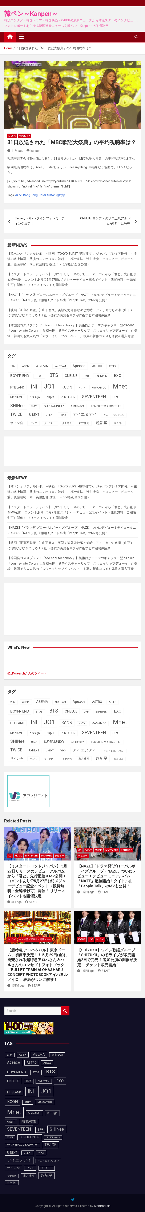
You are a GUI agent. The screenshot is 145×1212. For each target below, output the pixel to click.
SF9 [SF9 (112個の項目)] (115, 397)
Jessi (42, 195)
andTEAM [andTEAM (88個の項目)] (60, 366)
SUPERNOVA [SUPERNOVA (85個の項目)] (77, 406)
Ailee (18, 195)
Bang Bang (30, 195)
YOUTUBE (46, 855)
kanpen (33, 150)
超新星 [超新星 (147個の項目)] (101, 423)
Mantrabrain (102, 1206)
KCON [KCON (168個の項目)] (66, 387)
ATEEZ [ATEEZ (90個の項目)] (112, 366)
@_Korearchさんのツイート (27, 673)
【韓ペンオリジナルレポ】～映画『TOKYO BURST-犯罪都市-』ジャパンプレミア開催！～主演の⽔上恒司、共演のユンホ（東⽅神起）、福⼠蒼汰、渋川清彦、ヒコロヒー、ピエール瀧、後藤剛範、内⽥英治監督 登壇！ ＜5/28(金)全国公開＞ (72, 259)
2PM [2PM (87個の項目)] (12, 366)
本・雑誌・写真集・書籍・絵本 (35, 939)
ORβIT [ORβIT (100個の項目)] (50, 397)
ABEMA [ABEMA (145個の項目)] (42, 366)
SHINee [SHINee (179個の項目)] (17, 405)
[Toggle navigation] (21, 36)
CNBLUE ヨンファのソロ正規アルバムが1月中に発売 (105, 221)
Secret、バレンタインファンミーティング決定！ (40, 221)
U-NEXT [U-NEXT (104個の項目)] (34, 414)
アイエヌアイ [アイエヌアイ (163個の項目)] (85, 414)
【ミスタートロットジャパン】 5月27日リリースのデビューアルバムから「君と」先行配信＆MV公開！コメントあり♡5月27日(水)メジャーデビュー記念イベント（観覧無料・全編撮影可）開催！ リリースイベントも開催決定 (71, 279)
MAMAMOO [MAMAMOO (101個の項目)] (99, 387)
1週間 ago (85, 892)
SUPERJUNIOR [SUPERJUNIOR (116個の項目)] (54, 406)
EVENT (88, 850)
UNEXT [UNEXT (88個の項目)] (50, 414)
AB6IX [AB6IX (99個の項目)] (25, 366)
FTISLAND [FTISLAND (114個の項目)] (17, 387)
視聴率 (60, 195)
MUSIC (12, 135)
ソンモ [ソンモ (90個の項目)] (33, 423)
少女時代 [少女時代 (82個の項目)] (67, 423)
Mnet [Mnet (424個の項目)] (120, 386)
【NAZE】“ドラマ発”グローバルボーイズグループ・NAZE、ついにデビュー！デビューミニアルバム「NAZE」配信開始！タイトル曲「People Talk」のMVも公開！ (106, 876)
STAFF (31, 902)
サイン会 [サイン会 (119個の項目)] (16, 423)
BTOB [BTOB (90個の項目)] (39, 376)
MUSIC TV (24, 135)
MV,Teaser (31, 855)
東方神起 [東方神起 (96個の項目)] (83, 423)
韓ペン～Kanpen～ (31, 13)
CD (10, 855)
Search (65, 1010)
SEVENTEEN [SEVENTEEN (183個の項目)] (94, 396)
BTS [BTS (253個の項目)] (53, 375)
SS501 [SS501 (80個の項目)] (34, 406)
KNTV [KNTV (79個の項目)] (82, 387)
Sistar (51, 195)
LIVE (91, 939)
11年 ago (15, 150)
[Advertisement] (41, 450)
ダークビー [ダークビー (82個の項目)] (50, 423)
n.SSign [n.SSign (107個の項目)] (35, 397)
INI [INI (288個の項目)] (34, 387)
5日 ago (14, 902)
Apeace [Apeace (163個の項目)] (79, 366)
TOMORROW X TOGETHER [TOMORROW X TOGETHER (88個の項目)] (106, 406)
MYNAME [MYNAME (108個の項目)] (16, 397)
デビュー (59, 855)
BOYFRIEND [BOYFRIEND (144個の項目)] (19, 375)
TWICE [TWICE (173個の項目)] (16, 414)
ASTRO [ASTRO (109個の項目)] (97, 366)
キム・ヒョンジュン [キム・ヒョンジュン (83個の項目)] (114, 415)
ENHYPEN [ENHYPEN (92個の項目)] (101, 376)
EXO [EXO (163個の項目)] (117, 375)
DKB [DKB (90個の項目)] (86, 376)
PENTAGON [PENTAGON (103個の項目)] (68, 397)
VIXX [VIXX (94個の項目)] (63, 414)
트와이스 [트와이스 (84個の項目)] (118, 423)
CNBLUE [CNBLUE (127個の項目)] (71, 376)
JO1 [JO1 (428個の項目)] (49, 386)
